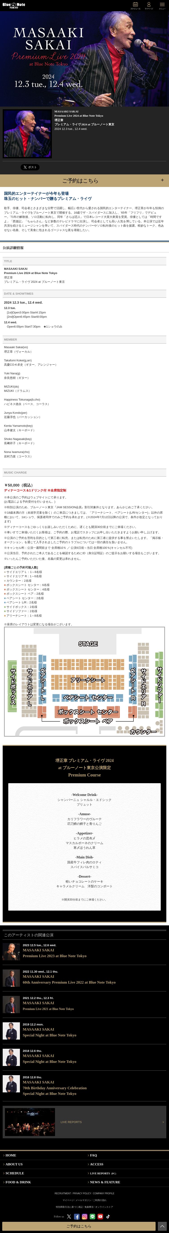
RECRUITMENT (63, 1193)
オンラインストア (104, 1207)
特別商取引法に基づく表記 (69, 1207)
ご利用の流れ (99, 1200)
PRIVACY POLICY (82, 1193)
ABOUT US (14, 1164)
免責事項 (88, 1207)
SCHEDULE (15, 1173)
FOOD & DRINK (18, 1182)
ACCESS (96, 1164)
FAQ (93, 1155)
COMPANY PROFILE (103, 1193)
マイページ (68, 1200)
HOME (11, 1155)
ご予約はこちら (115, 180)
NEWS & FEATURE (105, 1182)
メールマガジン (83, 1200)
